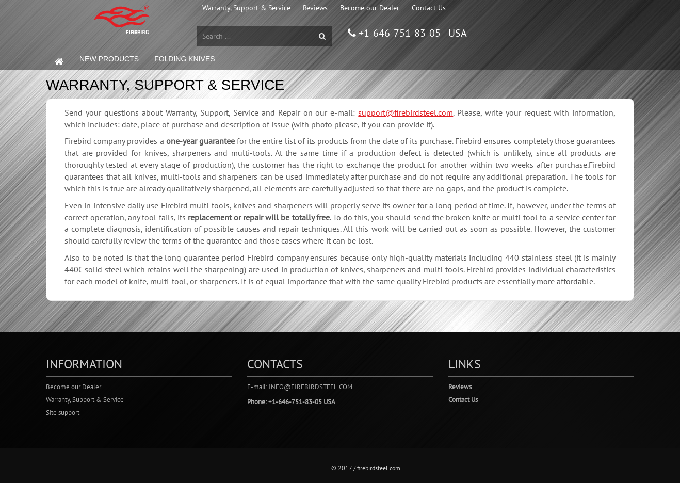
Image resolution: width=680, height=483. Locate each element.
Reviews (315, 7)
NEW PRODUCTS (109, 59)
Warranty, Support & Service (246, 7)
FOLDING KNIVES (184, 59)
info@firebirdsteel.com (310, 386)
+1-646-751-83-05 (398, 33)
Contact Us (429, 7)
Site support (62, 412)
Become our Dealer (369, 7)
